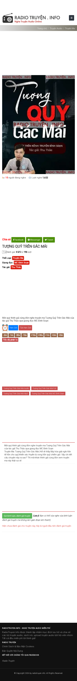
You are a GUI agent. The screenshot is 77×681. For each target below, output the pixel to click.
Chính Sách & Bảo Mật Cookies (18, 646)
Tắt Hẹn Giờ (25, 327)
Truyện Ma (70, 28)
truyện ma (18, 258)
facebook (18, 240)
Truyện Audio (56, 28)
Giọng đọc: (7, 262)
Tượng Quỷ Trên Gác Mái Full (44, 388)
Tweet (49, 240)
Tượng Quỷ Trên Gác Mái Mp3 (15, 393)
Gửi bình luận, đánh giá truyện (17, 516)
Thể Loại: (7, 258)
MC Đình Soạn (22, 262)
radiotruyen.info (38, 673)
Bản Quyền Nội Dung (12, 651)
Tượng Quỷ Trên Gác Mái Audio (16, 388)
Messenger (34, 240)
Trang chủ (42, 28)
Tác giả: (6, 267)
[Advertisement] (38, 52)
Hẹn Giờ (13, 327)
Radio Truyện (8, 661)
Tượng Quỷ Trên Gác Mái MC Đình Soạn (48, 393)
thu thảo (16, 267)
